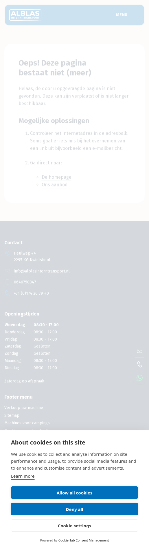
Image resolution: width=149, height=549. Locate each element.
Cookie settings (74, 526)
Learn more (23, 476)
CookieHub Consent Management (83, 540)
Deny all (74, 509)
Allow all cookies (75, 493)
